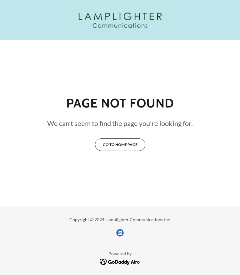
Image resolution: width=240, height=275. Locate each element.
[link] (120, 20)
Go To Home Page (120, 144)
